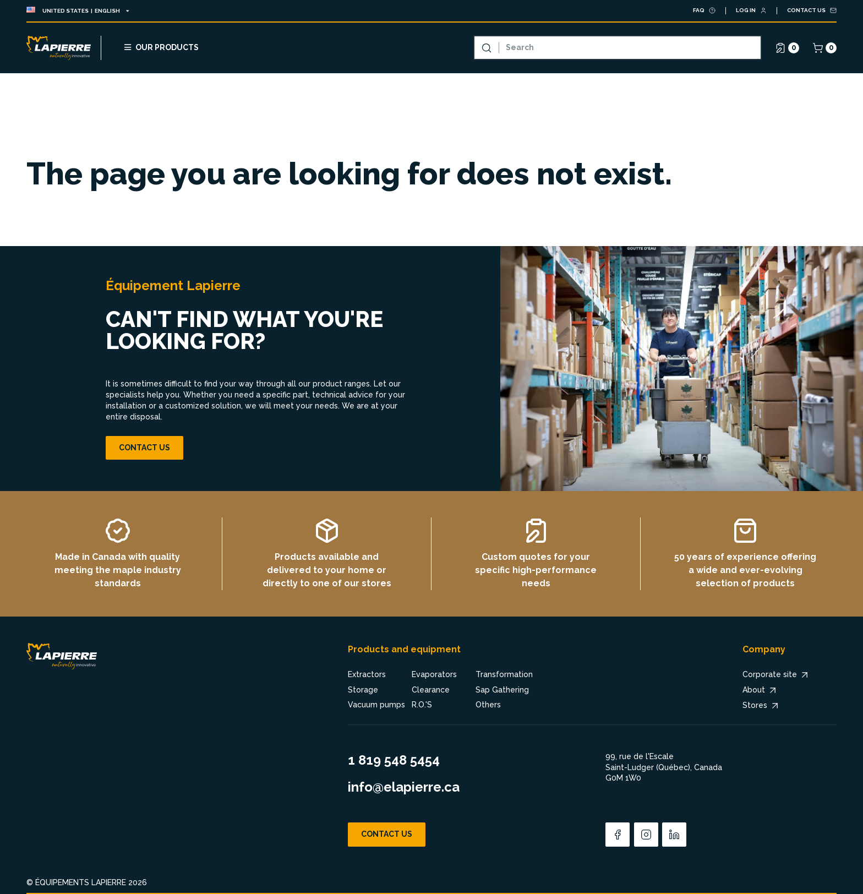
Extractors (367, 674)
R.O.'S (422, 704)
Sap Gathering (502, 689)
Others (488, 704)
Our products (161, 47)
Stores (761, 705)
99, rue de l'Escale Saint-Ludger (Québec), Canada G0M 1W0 (663, 767)
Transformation (504, 674)
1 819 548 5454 (394, 760)
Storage (363, 689)
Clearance (431, 689)
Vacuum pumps (376, 704)
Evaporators (434, 674)
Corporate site (776, 674)
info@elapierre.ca (404, 787)
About (760, 690)
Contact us (144, 447)
